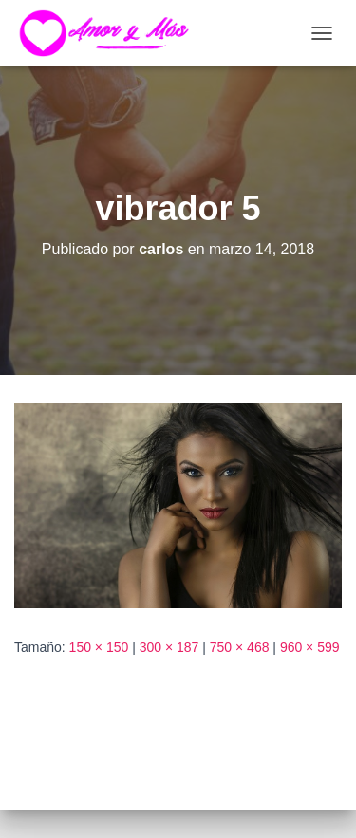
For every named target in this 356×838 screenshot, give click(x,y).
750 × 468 (240, 647)
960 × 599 (310, 647)
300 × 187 (169, 647)
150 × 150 (99, 647)
